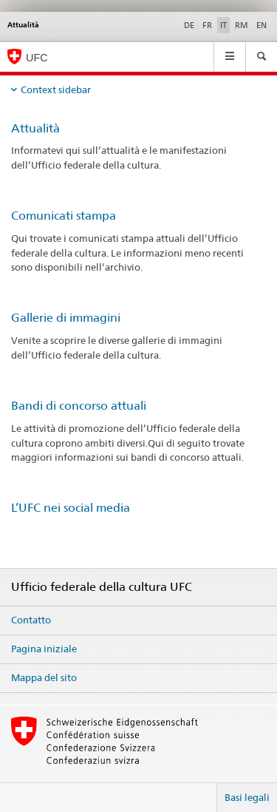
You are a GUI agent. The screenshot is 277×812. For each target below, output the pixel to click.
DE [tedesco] (189, 25)
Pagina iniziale (44, 648)
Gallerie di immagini (65, 318)
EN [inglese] (261, 25)
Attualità (35, 128)
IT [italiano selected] (223, 25)
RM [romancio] (241, 25)
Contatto (31, 620)
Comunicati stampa (63, 216)
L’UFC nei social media (70, 508)
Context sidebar (56, 89)
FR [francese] (207, 25)
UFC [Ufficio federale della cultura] (37, 58)
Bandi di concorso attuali (78, 406)
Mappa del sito (44, 677)
